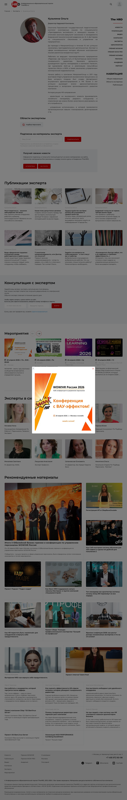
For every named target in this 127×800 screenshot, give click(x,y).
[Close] (93, 368)
